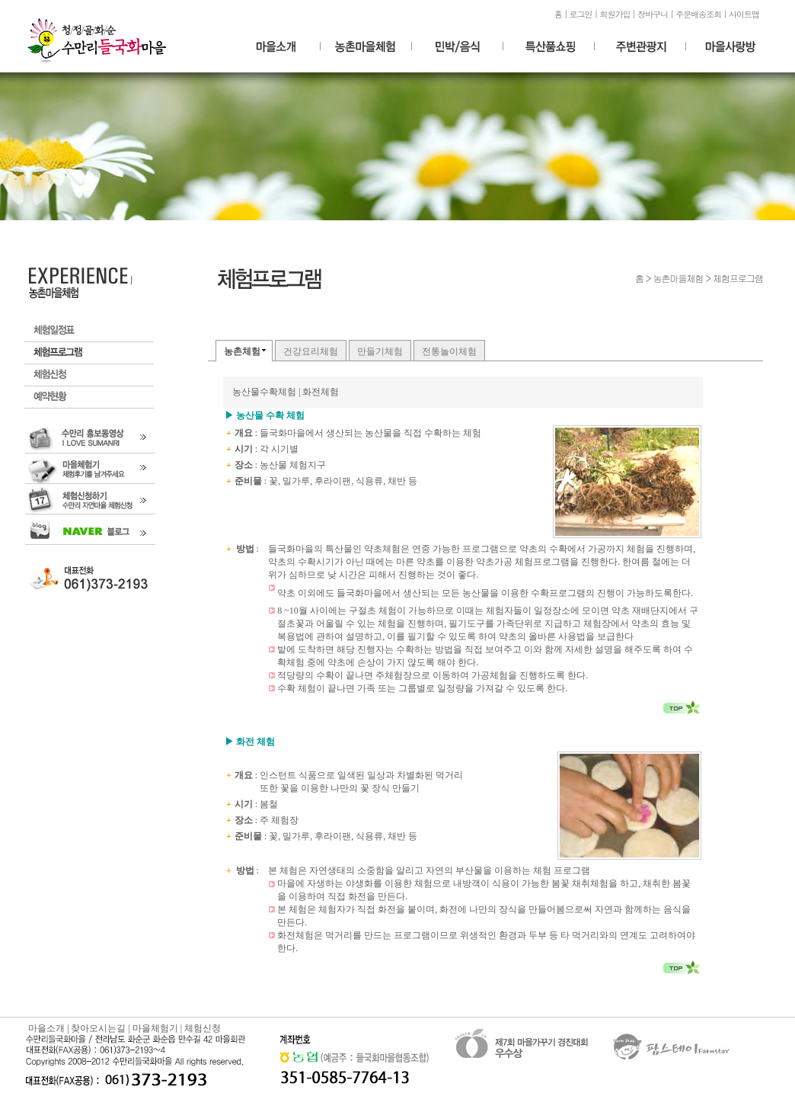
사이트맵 (744, 14)
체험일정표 (89, 331)
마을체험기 (155, 1028)
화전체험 (320, 391)
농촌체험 (242, 351)
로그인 (581, 14)
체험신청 (89, 375)
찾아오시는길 (98, 1028)
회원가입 (614, 14)
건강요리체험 (310, 351)
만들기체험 (380, 351)
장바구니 (652, 14)
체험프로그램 (89, 353)
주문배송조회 (698, 14)
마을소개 (46, 1028)
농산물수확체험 (264, 391)
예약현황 (89, 397)
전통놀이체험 (449, 351)
